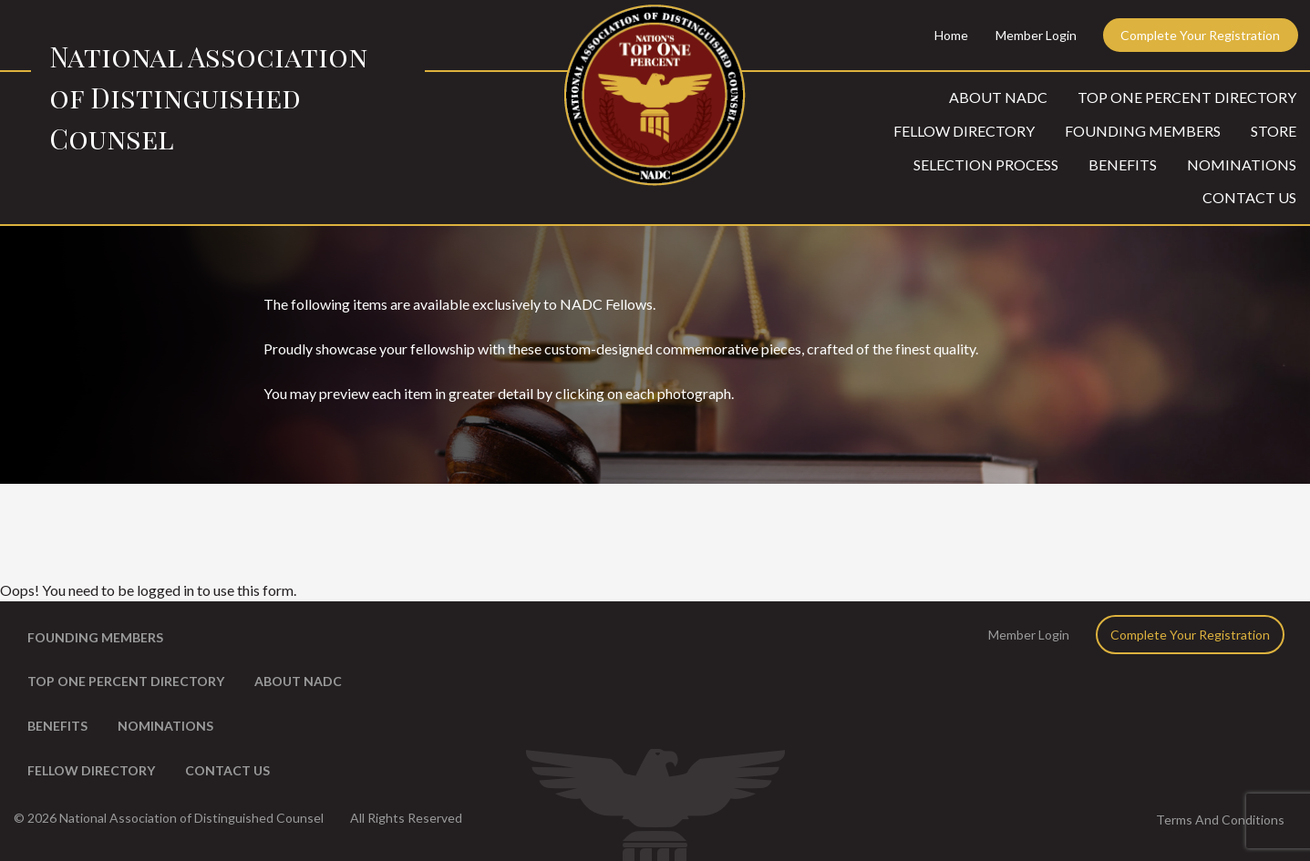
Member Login (1036, 35)
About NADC (998, 97)
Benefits (1122, 164)
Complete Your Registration (1200, 35)
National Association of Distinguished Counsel (208, 97)
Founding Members (1143, 130)
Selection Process (985, 164)
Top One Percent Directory (1187, 97)
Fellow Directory (964, 130)
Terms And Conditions (1220, 819)
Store (1273, 130)
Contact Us (1249, 197)
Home (951, 35)
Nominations (1241, 164)
